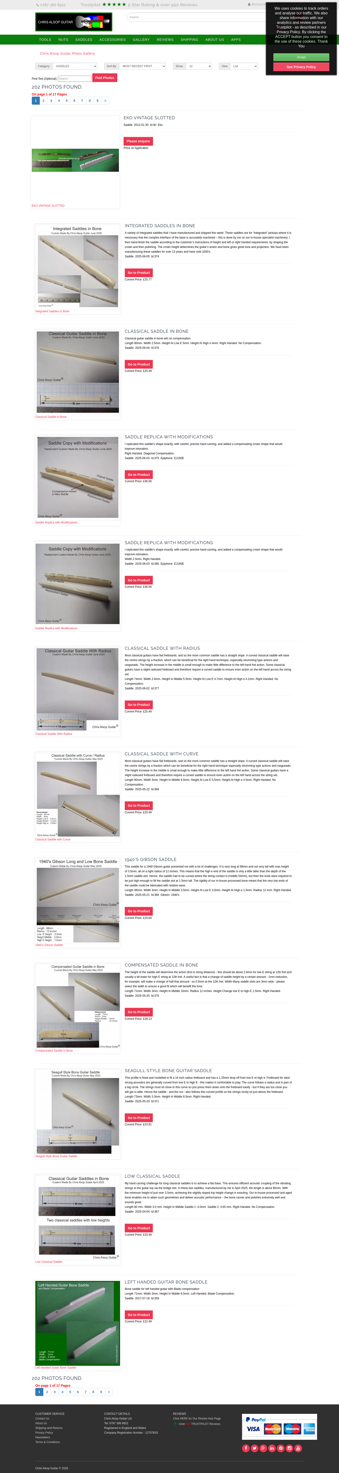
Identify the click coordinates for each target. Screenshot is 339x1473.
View (225, 66)
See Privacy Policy (301, 67)
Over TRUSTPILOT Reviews (196, 1424)
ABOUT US (215, 39)
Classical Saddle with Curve (77, 797)
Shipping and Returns (48, 1428)
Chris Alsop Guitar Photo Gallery (67, 53)
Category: (44, 66)
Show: (179, 66)
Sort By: (112, 66)
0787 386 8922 (51, 5)
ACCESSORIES (113, 39)
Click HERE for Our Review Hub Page (197, 1418)
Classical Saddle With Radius (77, 691)
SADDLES (83, 39)
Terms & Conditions (47, 1442)
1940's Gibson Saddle (77, 902)
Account (259, 4)
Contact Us (42, 1418)
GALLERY (141, 39)
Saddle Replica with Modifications (77, 480)
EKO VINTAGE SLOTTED (75, 162)
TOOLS (45, 39)
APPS (236, 39)
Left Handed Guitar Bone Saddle (77, 1325)
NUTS (63, 39)
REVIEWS (165, 39)
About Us (41, 1423)
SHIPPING (189, 39)
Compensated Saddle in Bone (77, 1008)
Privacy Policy (44, 1432)
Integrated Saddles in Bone (77, 269)
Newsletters (42, 1437)
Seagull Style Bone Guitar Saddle (77, 1114)
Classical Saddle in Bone (77, 374)
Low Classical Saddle (77, 1219)
